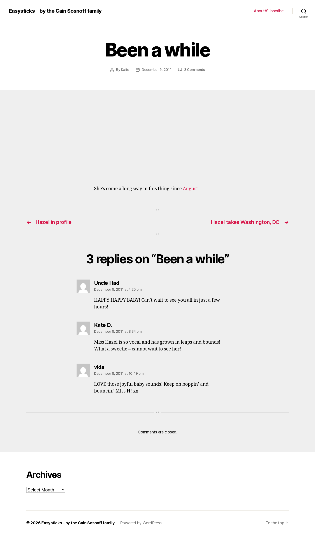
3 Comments (194, 69)
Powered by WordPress (141, 522)
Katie (125, 69)
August (190, 189)
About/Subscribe (269, 11)
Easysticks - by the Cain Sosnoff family (55, 11)
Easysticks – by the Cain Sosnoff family (78, 522)
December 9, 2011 (157, 69)
